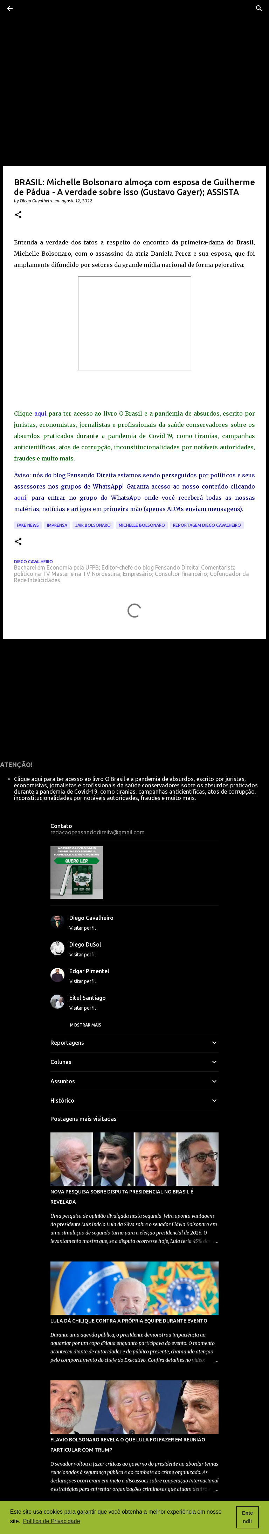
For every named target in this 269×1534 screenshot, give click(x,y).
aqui (40, 413)
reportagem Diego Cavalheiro (207, 525)
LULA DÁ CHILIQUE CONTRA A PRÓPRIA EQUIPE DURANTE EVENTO (128, 1321)
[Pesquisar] (259, 8)
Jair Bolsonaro (93, 525)
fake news (28, 525)
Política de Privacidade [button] (51, 1521)
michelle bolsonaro (142, 525)
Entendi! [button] (247, 1517)
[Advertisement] (134, 699)
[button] (18, 215)
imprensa (57, 525)
